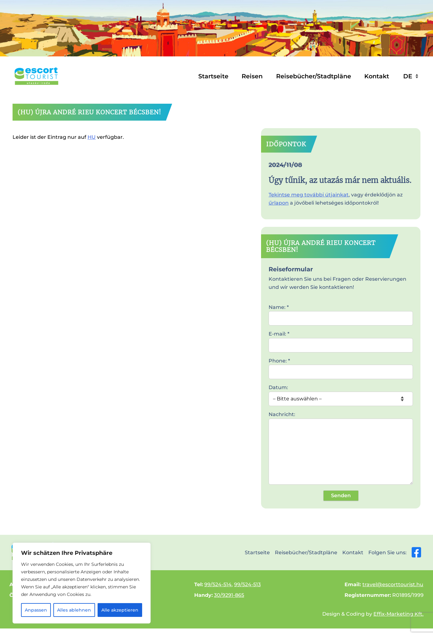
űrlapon (279, 203)
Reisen (252, 76)
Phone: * (341, 366)
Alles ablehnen (74, 610)
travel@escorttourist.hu (392, 584)
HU (92, 137)
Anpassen (36, 610)
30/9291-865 (229, 595)
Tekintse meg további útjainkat (309, 195)
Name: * (341, 312)
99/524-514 (218, 584)
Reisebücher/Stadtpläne (313, 76)
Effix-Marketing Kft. (398, 614)
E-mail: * (341, 339)
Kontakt (376, 76)
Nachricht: (341, 448)
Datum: (341, 392)
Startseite (213, 76)
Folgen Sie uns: (394, 552)
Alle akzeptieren (119, 610)
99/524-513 (247, 584)
